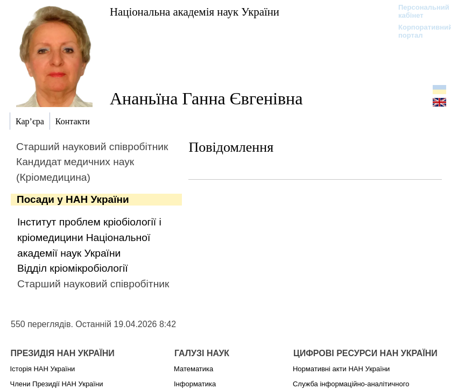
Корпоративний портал (418, 31)
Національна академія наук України (194, 11)
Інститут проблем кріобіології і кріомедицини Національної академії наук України (89, 237)
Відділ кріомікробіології (72, 268)
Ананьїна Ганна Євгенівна (206, 98)
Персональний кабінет (418, 11)
